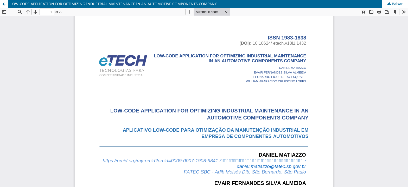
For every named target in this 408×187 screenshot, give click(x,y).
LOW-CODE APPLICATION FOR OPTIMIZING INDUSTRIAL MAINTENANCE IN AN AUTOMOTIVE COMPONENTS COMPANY (113, 3)
